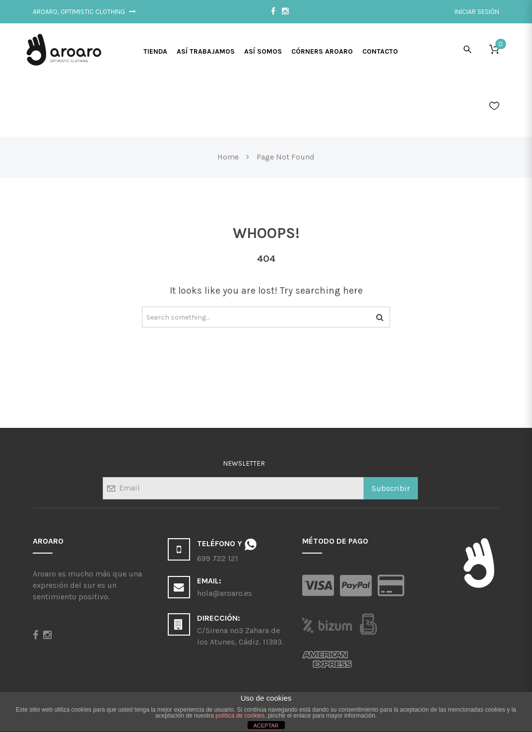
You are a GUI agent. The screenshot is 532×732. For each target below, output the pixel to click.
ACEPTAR (265, 726)
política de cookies (240, 715)
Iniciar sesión (477, 11)
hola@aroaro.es (224, 593)
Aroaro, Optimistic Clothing (84, 11)
